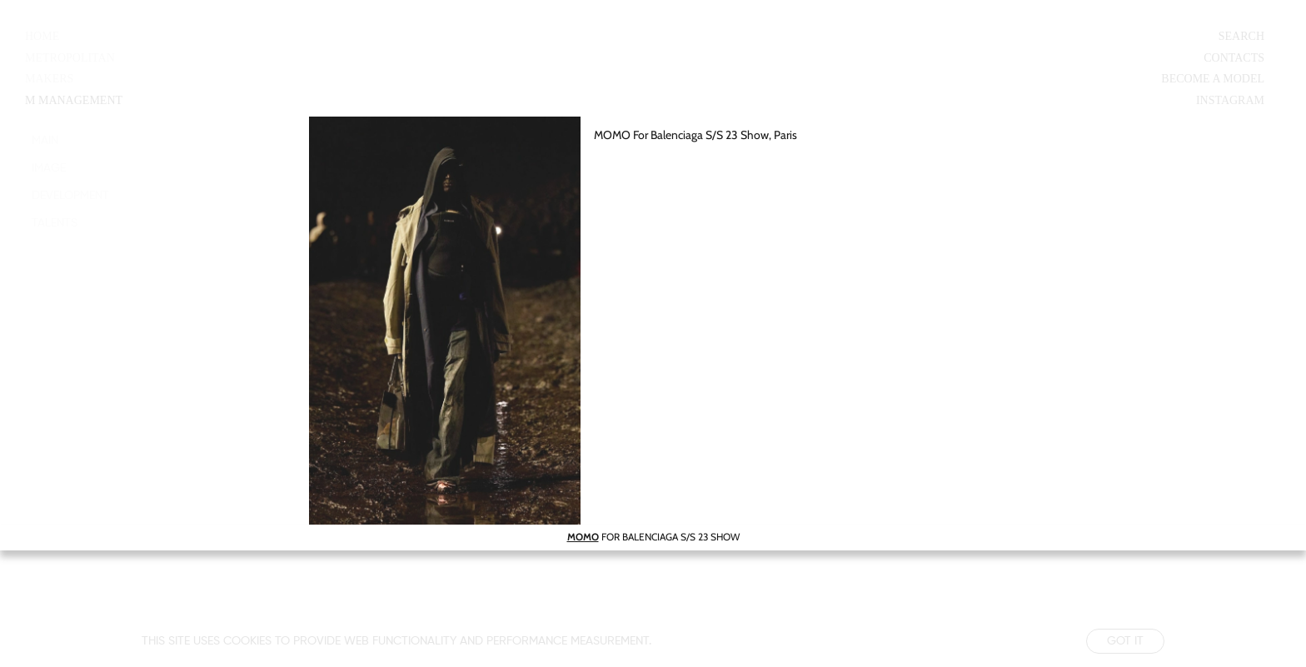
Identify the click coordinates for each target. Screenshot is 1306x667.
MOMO (583, 536)
